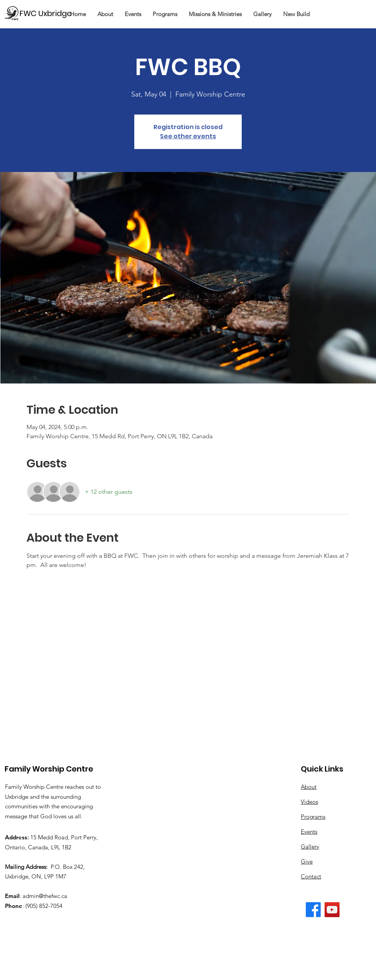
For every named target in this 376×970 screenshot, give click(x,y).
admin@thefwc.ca (45, 896)
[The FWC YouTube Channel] (332, 909)
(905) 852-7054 (44, 905)
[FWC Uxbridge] (49, 13)
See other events (188, 136)
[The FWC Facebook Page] (313, 909)
